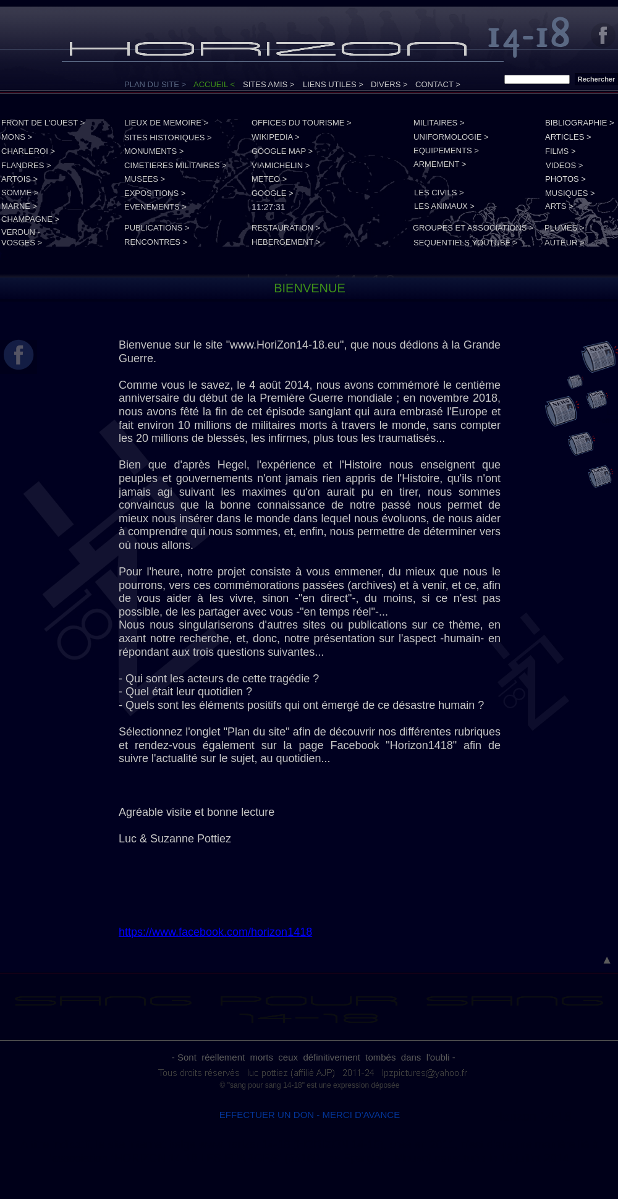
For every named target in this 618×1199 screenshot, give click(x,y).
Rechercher (597, 79)
